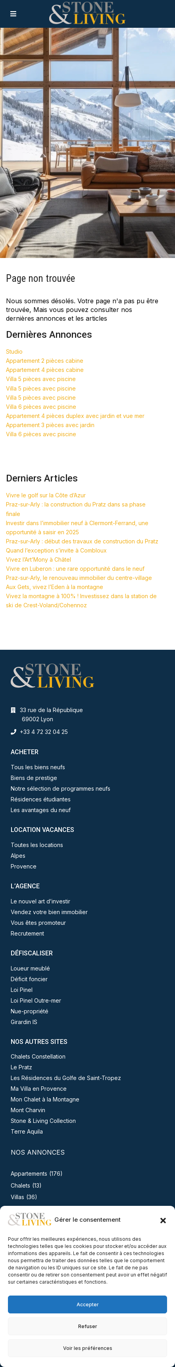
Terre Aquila (27, 1131)
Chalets (20, 1185)
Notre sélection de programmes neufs (60, 788)
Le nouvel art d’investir (40, 901)
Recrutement (27, 933)
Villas (17, 1197)
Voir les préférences (87, 1348)
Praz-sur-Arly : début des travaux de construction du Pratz (82, 541)
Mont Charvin (28, 1110)
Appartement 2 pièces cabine (44, 360)
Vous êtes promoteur (38, 922)
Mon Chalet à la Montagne (45, 1099)
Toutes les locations (37, 844)
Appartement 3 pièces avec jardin (50, 425)
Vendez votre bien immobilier (49, 912)
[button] (163, 1220)
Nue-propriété (29, 1011)
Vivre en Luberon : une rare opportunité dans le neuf (75, 568)
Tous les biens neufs (38, 767)
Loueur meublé (30, 968)
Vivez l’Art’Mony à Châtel (38, 559)
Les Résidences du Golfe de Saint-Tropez (66, 1077)
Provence (24, 866)
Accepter (88, 1304)
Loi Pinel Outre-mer (36, 1000)
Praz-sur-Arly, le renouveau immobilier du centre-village (79, 577)
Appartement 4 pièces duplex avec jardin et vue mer (75, 415)
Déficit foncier (29, 979)
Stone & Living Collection (43, 1120)
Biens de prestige (34, 777)
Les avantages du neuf (41, 810)
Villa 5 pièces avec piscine (41, 378)
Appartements (29, 1173)
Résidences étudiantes (41, 799)
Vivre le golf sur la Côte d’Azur (46, 495)
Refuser (87, 1326)
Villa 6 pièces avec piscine (41, 406)
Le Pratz (21, 1067)
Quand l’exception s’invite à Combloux (56, 550)
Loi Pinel (22, 989)
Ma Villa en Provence (39, 1088)
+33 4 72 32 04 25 (44, 731)
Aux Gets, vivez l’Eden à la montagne (54, 586)
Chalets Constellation (38, 1056)
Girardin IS (24, 1022)
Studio (14, 351)
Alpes (18, 855)
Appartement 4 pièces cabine (45, 369)
